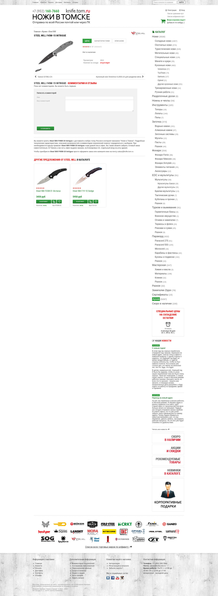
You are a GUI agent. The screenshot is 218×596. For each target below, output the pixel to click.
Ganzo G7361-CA (43, 77)
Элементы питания (164, 167)
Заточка (156, 121)
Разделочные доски (163, 96)
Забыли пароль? (114, 568)
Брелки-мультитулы (165, 191)
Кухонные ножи (163, 65)
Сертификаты (160, 294)
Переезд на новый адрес (162, 398)
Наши (161, 340)
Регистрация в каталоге (117, 566)
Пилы (158, 117)
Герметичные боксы (165, 212)
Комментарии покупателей (82, 563)
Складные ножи (163, 41)
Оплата (51, 2)
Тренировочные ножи (166, 88)
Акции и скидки (77, 573)
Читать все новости (161, 429)
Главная (35, 2)
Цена (87, 41)
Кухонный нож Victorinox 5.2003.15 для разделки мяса (120, 77)
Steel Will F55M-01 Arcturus (48, 191)
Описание (119, 41)
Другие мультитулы (166, 187)
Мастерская (159, 265)
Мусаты (159, 138)
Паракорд (157, 236)
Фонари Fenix (162, 155)
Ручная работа (162, 92)
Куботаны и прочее (165, 199)
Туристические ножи (165, 49)
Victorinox (162, 69)
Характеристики (102, 41)
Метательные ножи (165, 53)
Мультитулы (161, 179)
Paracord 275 (161, 241)
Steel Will (52, 31)
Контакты (67, 2)
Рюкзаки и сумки (163, 228)
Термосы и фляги (164, 224)
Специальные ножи (165, 57)
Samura (161, 76)
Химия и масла (162, 269)
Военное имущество (165, 216)
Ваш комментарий (43, 101)
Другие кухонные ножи (168, 84)
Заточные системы (164, 134)
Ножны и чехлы (161, 100)
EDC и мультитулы (163, 175)
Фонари (156, 150)
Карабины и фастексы (166, 253)
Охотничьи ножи (163, 45)
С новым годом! (158, 348)
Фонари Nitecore (163, 159)
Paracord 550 (161, 245)
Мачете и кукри (163, 61)
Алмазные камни (163, 130)
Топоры (159, 109)
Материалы (161, 273)
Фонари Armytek (163, 163)
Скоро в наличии (162, 303)
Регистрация (171, 10)
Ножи (155, 36)
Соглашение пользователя (82, 566)
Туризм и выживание (164, 207)
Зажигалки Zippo (161, 290)
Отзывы (75, 2)
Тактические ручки (164, 195)
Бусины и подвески (164, 257)
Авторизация (113, 563)
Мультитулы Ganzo (166, 183)
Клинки (158, 277)
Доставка (58, 2)
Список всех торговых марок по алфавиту (109, 546)
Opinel (160, 80)
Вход (182, 10)
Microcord (160, 249)
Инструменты (160, 105)
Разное (158, 146)
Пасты (158, 142)
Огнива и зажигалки (165, 220)
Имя (38, 97)
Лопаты (159, 113)
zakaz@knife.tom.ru (125, 151)
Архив (156, 299)
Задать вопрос (77, 578)
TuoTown (161, 73)
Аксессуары (161, 171)
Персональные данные (80, 568)
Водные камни (162, 126)
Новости (43, 2)
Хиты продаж (76, 575)
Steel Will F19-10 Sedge (83, 191)
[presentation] (113, 119)
